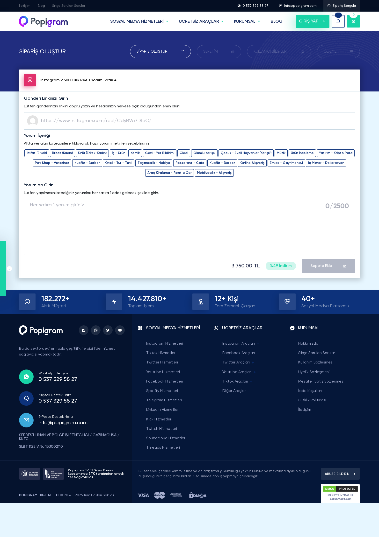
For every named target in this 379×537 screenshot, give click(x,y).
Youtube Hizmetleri (163, 372)
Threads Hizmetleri (163, 448)
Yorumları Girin (38, 185)
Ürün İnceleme (302, 153)
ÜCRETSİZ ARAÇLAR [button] (199, 21)
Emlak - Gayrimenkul (286, 163)
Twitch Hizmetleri (161, 429)
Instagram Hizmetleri (164, 344)
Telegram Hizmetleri (164, 400)
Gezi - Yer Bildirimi (159, 153)
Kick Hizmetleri (159, 419)
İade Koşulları (310, 391)
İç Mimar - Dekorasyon (326, 163)
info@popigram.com (298, 5)
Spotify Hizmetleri (162, 391)
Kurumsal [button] (244, 21)
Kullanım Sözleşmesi (316, 362)
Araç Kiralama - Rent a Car (169, 172)
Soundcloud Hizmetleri (166, 438)
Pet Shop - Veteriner (52, 163)
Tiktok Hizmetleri (161, 353)
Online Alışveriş (252, 163)
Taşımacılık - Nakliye (154, 163)
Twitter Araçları (238, 362)
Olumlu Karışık (204, 153)
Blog (41, 5)
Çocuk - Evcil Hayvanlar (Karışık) (246, 153)
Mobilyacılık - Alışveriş (214, 172)
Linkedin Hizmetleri (163, 410)
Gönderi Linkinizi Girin (46, 98)
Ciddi (184, 153)
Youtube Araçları (239, 372)
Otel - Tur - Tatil (118, 163)
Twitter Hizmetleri (162, 362)
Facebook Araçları (241, 353)
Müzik (281, 153)
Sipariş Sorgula (341, 5)
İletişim (24, 5)
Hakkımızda (308, 344)
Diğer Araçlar (236, 391)
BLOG (277, 21)
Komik (135, 153)
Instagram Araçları (241, 344)
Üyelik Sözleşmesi (314, 372)
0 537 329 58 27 (252, 5)
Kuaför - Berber (87, 163)
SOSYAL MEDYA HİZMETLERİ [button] (137, 21)
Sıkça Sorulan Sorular (68, 5)
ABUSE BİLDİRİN (340, 474)
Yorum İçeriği (37, 135)
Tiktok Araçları (237, 381)
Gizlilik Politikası (312, 400)
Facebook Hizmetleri (164, 382)
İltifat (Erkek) (37, 153)
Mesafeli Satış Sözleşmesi (321, 382)
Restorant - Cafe (189, 163)
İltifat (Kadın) (62, 153)
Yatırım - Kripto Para (335, 153)
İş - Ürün (118, 153)
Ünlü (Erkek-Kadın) (92, 153)
